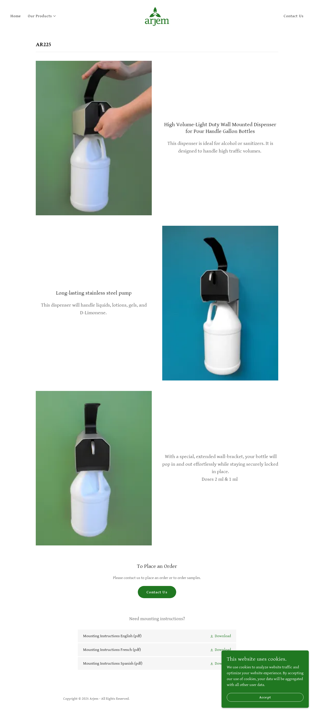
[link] (157, 16)
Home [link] (15, 16)
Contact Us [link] (294, 16)
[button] (42, 16)
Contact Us (157, 592)
